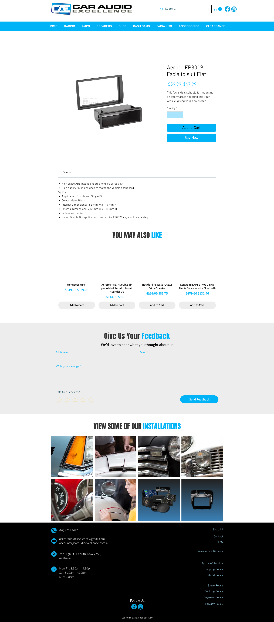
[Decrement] (169, 115)
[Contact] (210, 536)
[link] (67, 172)
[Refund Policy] (210, 575)
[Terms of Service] (210, 563)
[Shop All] (210, 529)
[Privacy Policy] (210, 604)
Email (143, 352)
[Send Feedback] (199, 399)
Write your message (67, 366)
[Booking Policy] (210, 591)
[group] (137, 276)
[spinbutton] (175, 115)
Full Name (62, 352)
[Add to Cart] (76, 305)
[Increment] (180, 115)
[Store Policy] (210, 585)
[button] (218, 9)
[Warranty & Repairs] (210, 551)
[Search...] (184, 9)
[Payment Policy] (210, 597)
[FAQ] (210, 542)
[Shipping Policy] (210, 569)
